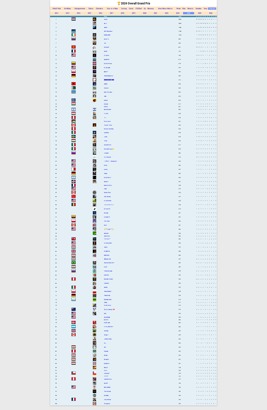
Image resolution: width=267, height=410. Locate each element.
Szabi (105, 141)
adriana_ (106, 287)
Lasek (105, 267)
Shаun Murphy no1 (108, 76)
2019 (133, 13)
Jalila (105, 96)
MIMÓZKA (106, 255)
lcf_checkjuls (107, 67)
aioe (105, 347)
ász (105, 343)
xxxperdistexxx (108, 379)
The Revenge (107, 391)
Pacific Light (107, 322)
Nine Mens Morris (165, 8)
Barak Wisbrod (107, 109)
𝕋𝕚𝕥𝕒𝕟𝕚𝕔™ (107, 239)
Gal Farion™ (106, 47)
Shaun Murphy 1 (108, 291)
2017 (111, 13)
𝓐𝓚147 (106, 376)
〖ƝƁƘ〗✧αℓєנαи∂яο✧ (110, 161)
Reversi (190, 8)
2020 (144, 13)
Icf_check (106, 55)
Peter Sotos (107, 121)
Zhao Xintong (107, 196)
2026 (210, 13)
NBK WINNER (107, 387)
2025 (199, 13)
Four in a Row (112, 8)
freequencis (107, 403)
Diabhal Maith (107, 35)
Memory (150, 8)
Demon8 (106, 104)
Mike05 (106, 367)
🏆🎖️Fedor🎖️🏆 (109, 229)
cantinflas (106, 132)
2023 (177, 13)
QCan (105, 225)
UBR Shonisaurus (108, 31)
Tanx (205, 8)
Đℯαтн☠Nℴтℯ (107, 177)
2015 (89, 13)
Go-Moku (67, 8)
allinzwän (106, 233)
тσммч (105, 173)
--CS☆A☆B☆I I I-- (109, 205)
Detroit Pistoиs (108, 63)
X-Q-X (105, 370)
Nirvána (105, 355)
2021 (155, 13)
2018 (122, 13)
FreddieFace (107, 251)
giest (105, 23)
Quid (105, 313)
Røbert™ (106, 71)
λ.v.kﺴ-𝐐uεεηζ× (108, 326)
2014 (78, 13)
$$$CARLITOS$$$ (108, 279)
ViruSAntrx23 (107, 145)
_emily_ (106, 136)
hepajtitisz (106, 363)
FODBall (139, 8)
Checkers (99, 8)
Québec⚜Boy (107, 192)
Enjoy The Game (108, 92)
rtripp (105, 189)
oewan (105, 19)
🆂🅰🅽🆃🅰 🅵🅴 (109, 80)
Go (145, 8)
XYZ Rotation (107, 157)
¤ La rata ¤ (107, 209)
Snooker (199, 8)
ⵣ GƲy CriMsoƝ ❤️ (109, 309)
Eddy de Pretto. (108, 185)
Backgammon (80, 8)
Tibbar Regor (107, 295)
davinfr (105, 51)
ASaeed (106, 88)
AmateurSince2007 (109, 263)
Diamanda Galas (108, 299)
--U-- (105, 117)
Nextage (106, 213)
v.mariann (106, 153)
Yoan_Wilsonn (107, 399)
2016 (100, 13)
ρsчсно (105, 169)
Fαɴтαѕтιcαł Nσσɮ (108, 129)
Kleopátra (106, 359)
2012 (56, 13)
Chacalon (106, 351)
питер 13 (106, 39)
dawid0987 (107, 59)
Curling (124, 8)
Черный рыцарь (108, 271)
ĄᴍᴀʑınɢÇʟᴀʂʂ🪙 (109, 149)
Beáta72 (106, 320)
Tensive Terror (108, 125)
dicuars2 (106, 181)
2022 (166, 13)
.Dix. (105, 43)
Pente (178, 8)
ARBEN (105, 84)
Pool (183, 8)
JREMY (105, 27)
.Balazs (106, 247)
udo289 (106, 383)
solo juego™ (107, 373)
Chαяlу (105, 302)
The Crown (107, 221)
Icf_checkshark (108, 243)
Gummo (106, 100)
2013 (67, 13)
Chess (90, 8)
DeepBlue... (107, 395)
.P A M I (106, 113)
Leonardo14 (107, 217)
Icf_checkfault (107, 200)
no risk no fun (107, 305)
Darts (131, 8)
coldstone (106, 275)
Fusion (105, 165)
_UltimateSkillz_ (108, 339)
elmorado (106, 331)
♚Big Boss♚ (107, 259)
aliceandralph (107, 317)
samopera (106, 283)
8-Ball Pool (57, 8)
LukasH (106, 106)
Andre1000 (107, 236)
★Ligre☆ (106, 335)
